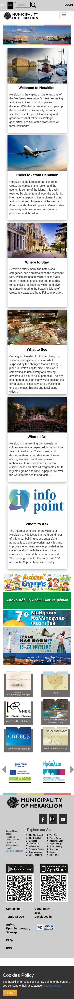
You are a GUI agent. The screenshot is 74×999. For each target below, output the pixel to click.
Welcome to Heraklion (37, 88)
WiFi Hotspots (35, 855)
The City (53, 835)
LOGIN (69, 4)
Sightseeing (55, 844)
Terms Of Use (15, 916)
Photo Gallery (56, 846)
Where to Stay (37, 262)
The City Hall (35, 838)
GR (3, 4)
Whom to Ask (37, 524)
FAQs (9, 940)
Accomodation (56, 841)
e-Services (34, 846)
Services (33, 841)
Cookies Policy (52, 985)
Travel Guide (55, 838)
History (53, 852)
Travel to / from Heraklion (37, 175)
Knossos (54, 849)
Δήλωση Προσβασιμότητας (17, 926)
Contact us (34, 844)
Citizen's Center (36, 849)
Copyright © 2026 (42, 910)
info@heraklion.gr (14, 851)
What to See (37, 350)
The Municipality (36, 835)
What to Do (37, 437)
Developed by (43, 916)
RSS (9, 948)
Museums (54, 855)
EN (10, 4)
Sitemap (11, 932)
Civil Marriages (36, 852)
